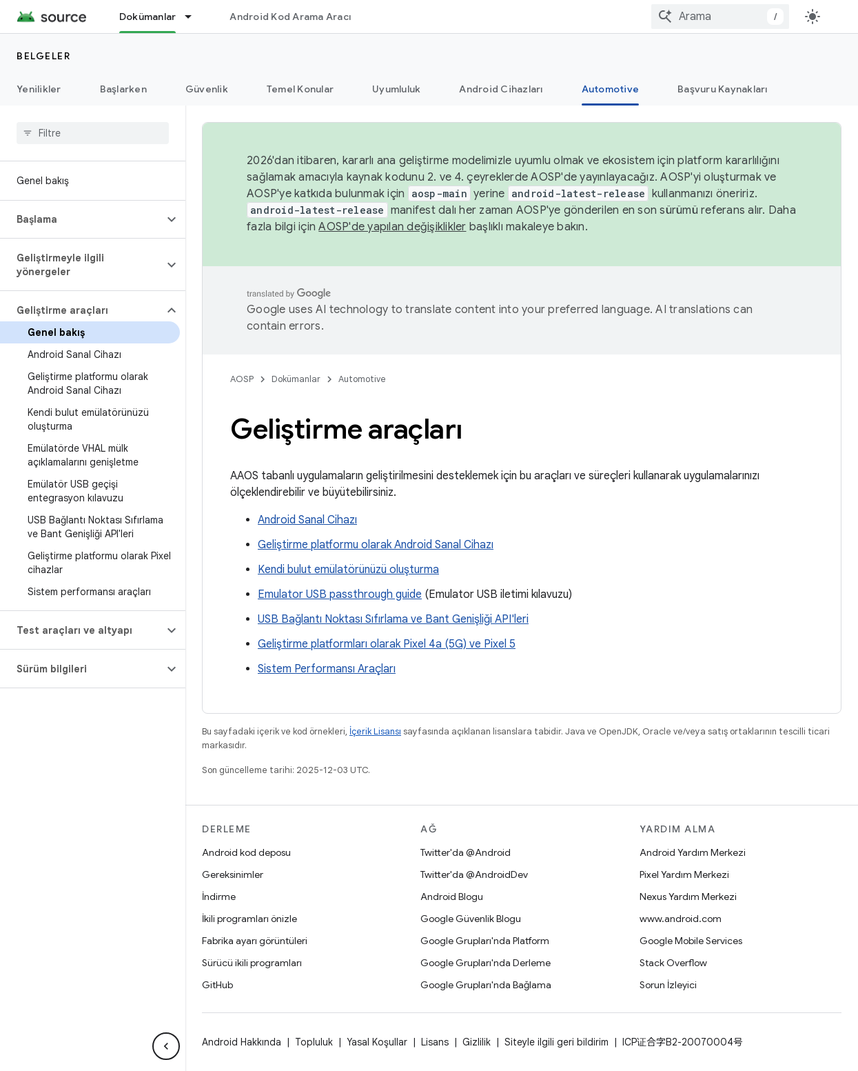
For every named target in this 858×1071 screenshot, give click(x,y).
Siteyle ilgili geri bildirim (556, 1042)
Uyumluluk (396, 89)
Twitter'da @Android (465, 852)
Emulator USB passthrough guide (340, 594)
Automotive (362, 379)
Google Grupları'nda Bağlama (485, 985)
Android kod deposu (246, 852)
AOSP (242, 379)
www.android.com (681, 918)
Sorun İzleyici (668, 985)
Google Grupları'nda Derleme (485, 963)
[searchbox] (93, 133)
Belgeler (43, 56)
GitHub (217, 985)
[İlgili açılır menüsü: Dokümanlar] (194, 16)
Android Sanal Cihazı (307, 520)
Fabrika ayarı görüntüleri (254, 940)
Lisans (435, 1042)
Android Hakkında (241, 1042)
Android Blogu (451, 896)
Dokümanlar (296, 379)
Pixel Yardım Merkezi (684, 874)
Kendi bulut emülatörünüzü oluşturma (348, 570)
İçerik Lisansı (375, 731)
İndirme (219, 896)
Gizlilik (476, 1042)
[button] (81, 219)
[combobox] (720, 16)
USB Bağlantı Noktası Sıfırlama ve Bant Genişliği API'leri (393, 619)
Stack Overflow (673, 963)
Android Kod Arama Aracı (290, 16)
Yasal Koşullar (377, 1042)
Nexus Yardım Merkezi (688, 896)
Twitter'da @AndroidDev (474, 874)
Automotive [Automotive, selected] (611, 89)
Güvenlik (206, 89)
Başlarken (123, 89)
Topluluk (314, 1042)
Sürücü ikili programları (252, 963)
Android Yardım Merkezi (693, 852)
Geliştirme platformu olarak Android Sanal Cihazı (375, 545)
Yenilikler (39, 89)
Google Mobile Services (691, 940)
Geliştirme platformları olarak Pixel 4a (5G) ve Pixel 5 (386, 644)
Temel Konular (300, 89)
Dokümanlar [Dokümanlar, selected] (147, 16)
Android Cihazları (500, 89)
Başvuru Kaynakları (722, 89)
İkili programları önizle (249, 918)
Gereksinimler (232, 874)
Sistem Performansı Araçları (327, 669)
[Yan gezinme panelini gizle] (166, 1046)
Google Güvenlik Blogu (470, 918)
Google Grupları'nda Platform (484, 940)
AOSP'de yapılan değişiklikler (392, 227)
